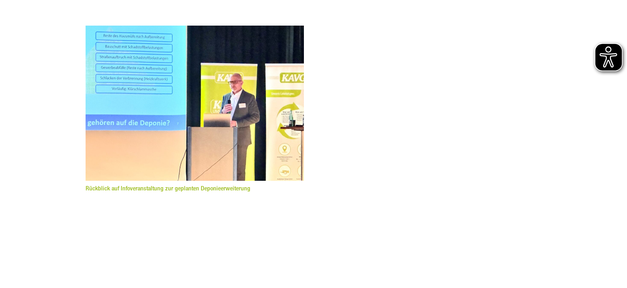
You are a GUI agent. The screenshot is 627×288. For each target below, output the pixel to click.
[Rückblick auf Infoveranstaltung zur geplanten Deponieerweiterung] (195, 30)
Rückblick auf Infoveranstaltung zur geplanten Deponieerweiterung (168, 188)
